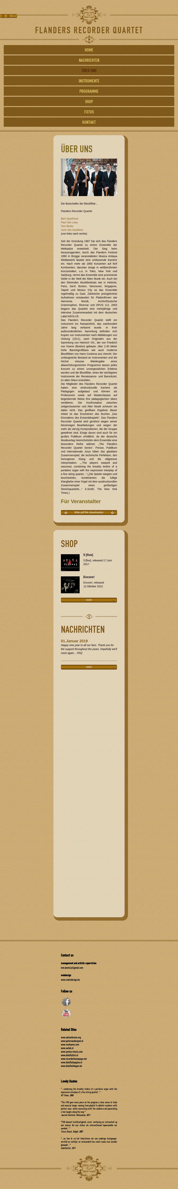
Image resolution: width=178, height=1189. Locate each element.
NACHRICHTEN (89, 60)
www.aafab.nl (67, 1048)
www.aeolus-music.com (72, 1051)
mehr (89, 599)
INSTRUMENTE (89, 81)
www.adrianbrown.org (71, 1037)
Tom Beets (67, 226)
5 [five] (88, 554)
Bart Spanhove (69, 218)
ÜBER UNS (89, 70)
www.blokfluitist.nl (69, 1055)
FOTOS (89, 112)
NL (8, 16)
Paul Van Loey (69, 222)
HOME (89, 50)
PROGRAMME (89, 91)
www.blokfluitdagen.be (71, 1066)
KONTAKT (89, 122)
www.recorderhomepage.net (74, 1059)
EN (3, 16)
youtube (66, 1013)
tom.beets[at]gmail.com (72, 967)
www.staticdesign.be (70, 979)
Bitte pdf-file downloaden (89, 512)
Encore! (89, 577)
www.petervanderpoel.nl (72, 1041)
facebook (66, 1002)
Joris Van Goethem (72, 229)
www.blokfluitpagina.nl (71, 1062)
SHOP (89, 101)
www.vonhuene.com (70, 1044)
